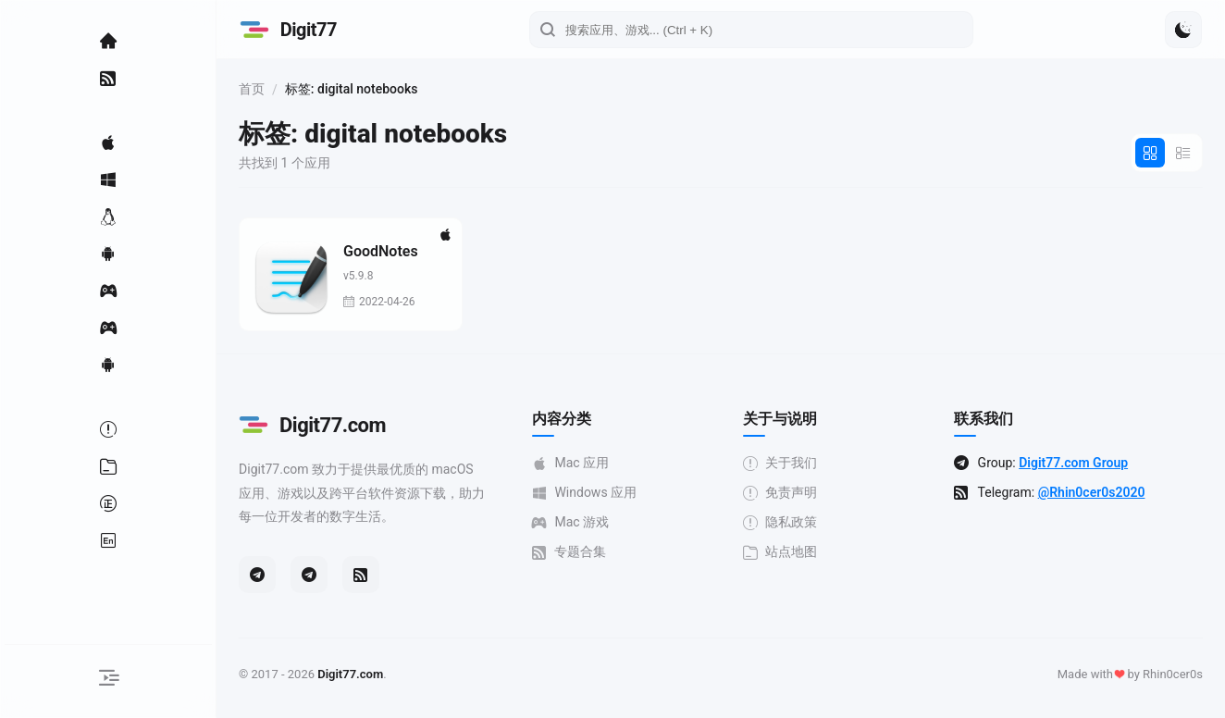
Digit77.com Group (1075, 462)
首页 (257, 88)
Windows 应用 (589, 493)
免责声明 (783, 493)
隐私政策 (783, 522)
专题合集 (574, 552)
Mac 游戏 (575, 522)
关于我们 (783, 463)
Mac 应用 (575, 463)
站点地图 (783, 552)
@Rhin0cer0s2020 (1092, 492)
